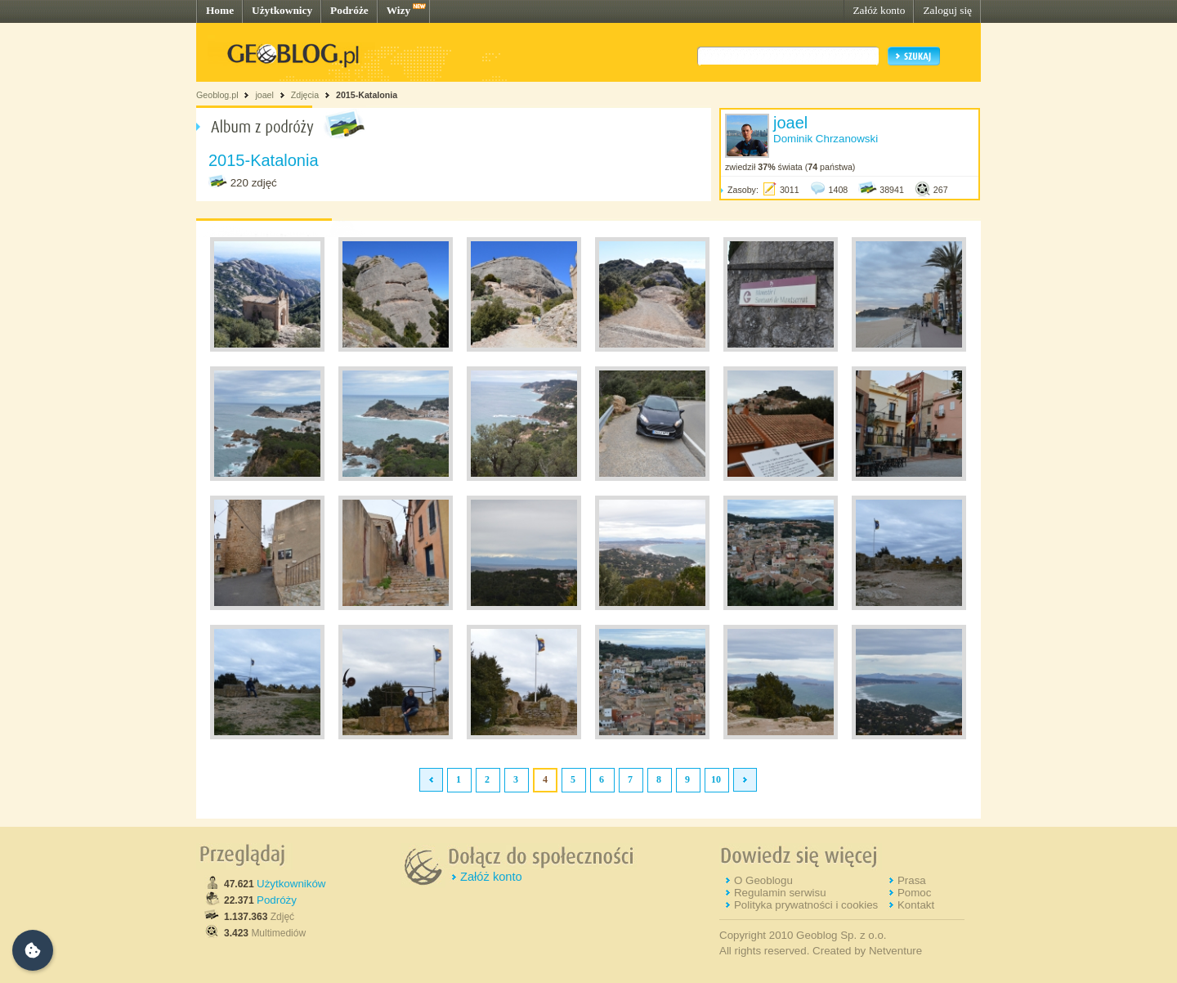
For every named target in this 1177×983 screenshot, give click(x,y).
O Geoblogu (763, 880)
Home (220, 10)
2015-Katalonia (366, 95)
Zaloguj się (947, 10)
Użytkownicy (282, 10)
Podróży (277, 900)
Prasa (911, 880)
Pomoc (914, 892)
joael (264, 95)
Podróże (349, 10)
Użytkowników (291, 884)
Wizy (398, 10)
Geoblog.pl (217, 95)
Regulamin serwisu (780, 892)
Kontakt (915, 905)
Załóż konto (879, 10)
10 (716, 779)
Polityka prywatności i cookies (806, 905)
